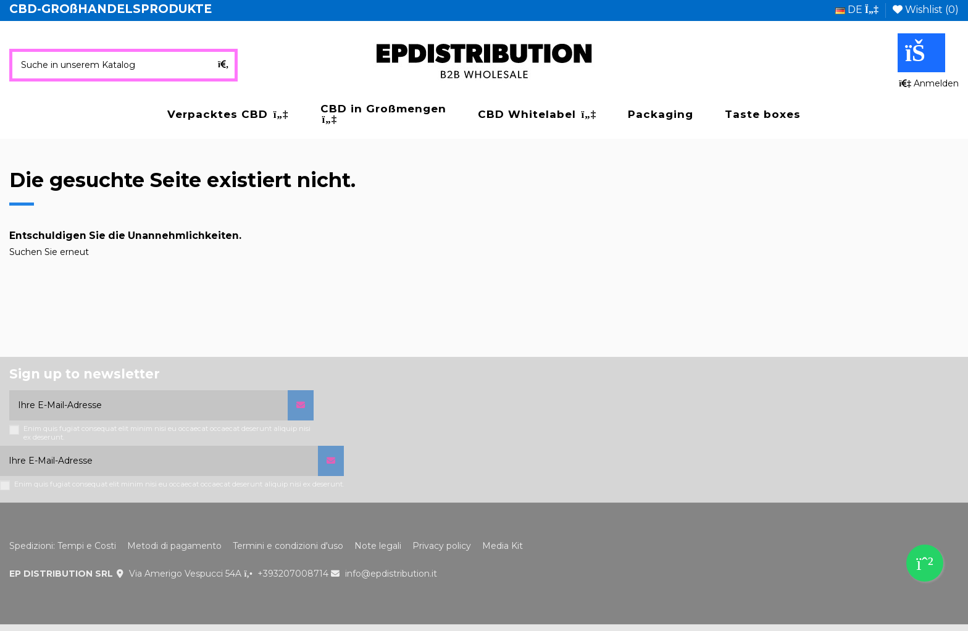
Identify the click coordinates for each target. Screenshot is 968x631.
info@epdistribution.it (391, 573)
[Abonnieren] (301, 405)
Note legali (377, 545)
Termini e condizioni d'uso (288, 545)
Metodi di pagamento (174, 545)
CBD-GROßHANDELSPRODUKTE (110, 9)
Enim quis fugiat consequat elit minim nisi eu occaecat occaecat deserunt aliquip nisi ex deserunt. (167, 433)
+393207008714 (292, 573)
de (856, 9)
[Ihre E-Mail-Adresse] (148, 405)
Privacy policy (441, 545)
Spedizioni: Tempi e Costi (62, 545)
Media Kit (502, 545)
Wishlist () (926, 9)
